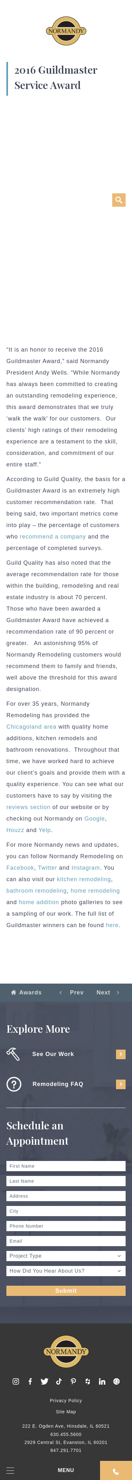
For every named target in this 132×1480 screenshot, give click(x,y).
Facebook (20, 868)
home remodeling (95, 891)
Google (94, 818)
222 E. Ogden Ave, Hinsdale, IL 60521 (66, 1426)
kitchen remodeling (84, 879)
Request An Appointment (116, 1472)
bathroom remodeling (36, 891)
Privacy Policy (66, 1400)
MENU (40, 1471)
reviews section (28, 807)
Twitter (47, 868)
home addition (39, 902)
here (112, 925)
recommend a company (53, 536)
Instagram (86, 868)
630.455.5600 (66, 1434)
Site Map (66, 1411)
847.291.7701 (66, 1450)
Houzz (15, 830)
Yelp (45, 830)
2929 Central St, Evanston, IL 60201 (65, 1442)
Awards (26, 992)
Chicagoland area (31, 727)
